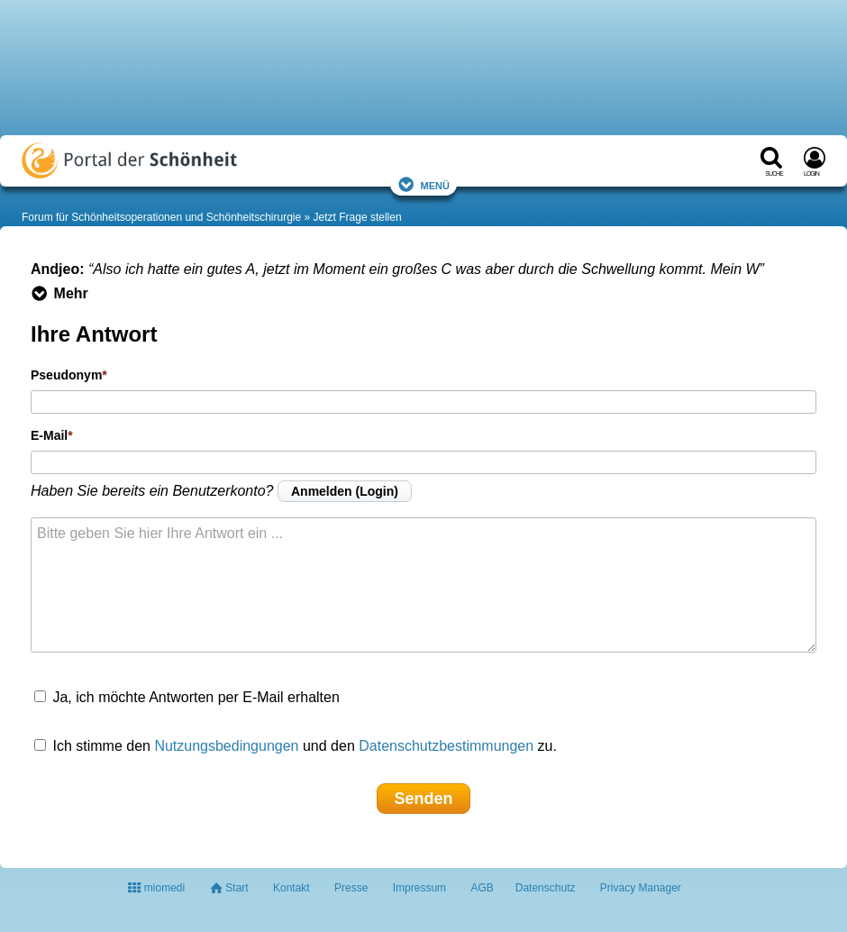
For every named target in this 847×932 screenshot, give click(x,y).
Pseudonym (66, 375)
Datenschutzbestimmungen (446, 746)
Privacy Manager (640, 888)
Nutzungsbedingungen (226, 746)
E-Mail (49, 435)
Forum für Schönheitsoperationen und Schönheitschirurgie (161, 217)
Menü (423, 184)
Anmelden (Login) (344, 491)
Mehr (59, 293)
